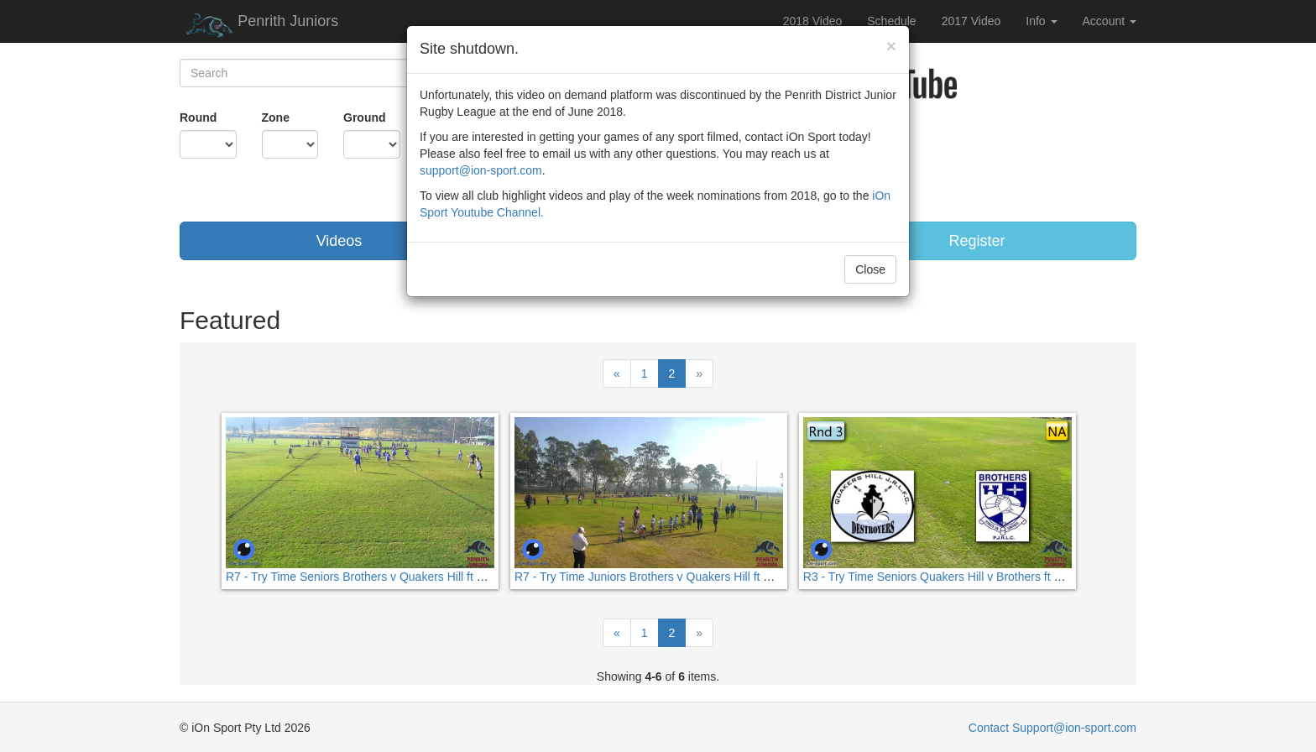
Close (870, 269)
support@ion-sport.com (481, 170)
